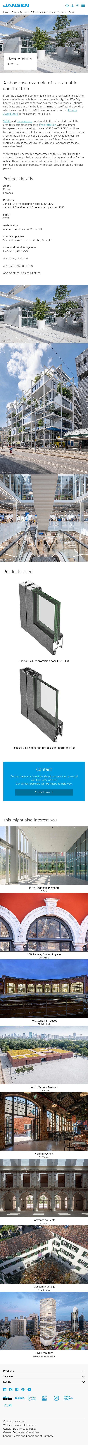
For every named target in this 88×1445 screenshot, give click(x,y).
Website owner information (19, 1425)
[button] (44, 1371)
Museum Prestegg (44, 1287)
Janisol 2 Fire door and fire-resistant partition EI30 (33, 207)
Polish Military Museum (44, 1087)
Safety (7, 121)
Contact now (42, 792)
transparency (24, 121)
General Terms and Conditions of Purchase (28, 1436)
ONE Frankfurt (44, 1353)
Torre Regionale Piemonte (44, 888)
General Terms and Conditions (21, 1432)
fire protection (47, 125)
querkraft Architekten (16, 229)
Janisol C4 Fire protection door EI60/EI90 (28, 204)
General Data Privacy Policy (19, 1429)
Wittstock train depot (44, 1021)
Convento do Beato (44, 1220)
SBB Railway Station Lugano (44, 954)
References (36, 12)
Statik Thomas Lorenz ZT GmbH (22, 240)
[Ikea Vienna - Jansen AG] (44, 287)
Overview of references (55, 12)
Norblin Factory (44, 1154)
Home (5, 12)
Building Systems (19, 12)
